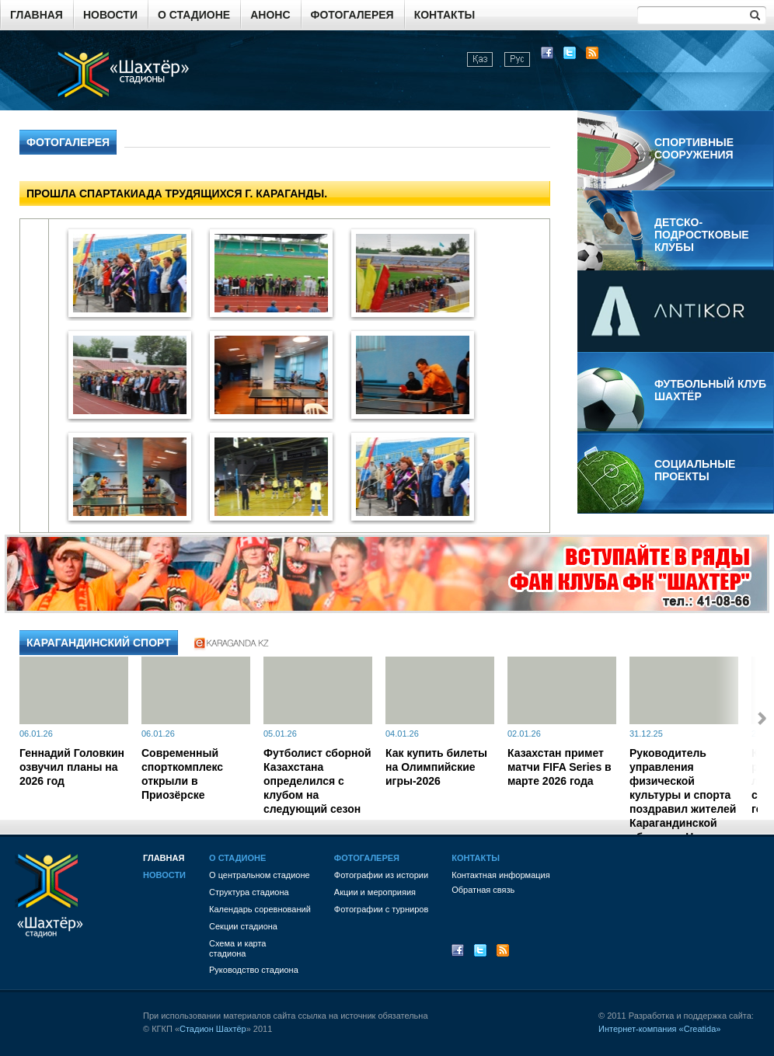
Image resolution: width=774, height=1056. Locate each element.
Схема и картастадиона (237, 948)
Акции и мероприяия (375, 892)
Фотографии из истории (381, 875)
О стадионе (194, 15)
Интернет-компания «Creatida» (659, 1028)
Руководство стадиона (253, 969)
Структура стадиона (249, 892)
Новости (110, 15)
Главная (36, 15)
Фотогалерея (352, 15)
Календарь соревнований (260, 909)
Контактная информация (500, 875)
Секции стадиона (243, 926)
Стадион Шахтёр (213, 1028)
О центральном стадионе (259, 875)
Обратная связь (483, 889)
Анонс (270, 15)
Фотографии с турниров (381, 909)
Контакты (444, 15)
